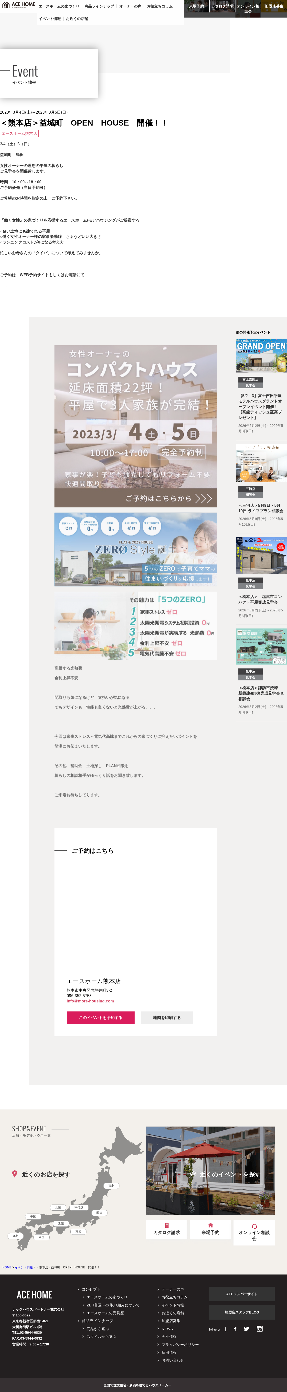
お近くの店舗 (173, 1313)
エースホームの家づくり (107, 1297)
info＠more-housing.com (90, 1001)
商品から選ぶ (98, 1329)
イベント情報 (173, 1305)
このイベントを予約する (100, 1018)
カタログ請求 (222, 6)
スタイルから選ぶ (102, 1336)
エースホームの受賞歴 (105, 1313)
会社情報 (169, 1336)
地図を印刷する (167, 1018)
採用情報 (169, 1352)
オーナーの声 (173, 1289)
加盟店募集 (274, 6)
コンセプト (91, 1289)
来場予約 (196, 6)
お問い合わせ (173, 1360)
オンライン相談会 (248, 8)
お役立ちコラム (175, 1297)
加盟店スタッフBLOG (242, 1312)
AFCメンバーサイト (242, 1294)
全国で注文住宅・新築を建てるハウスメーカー (137, 1384)
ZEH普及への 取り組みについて (113, 1305)
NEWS (167, 1329)
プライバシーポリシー (180, 1345)
